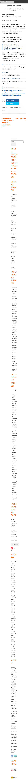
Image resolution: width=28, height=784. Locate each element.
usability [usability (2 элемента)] (15, 708)
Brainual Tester (14, 6)
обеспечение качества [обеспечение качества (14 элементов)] (14, 730)
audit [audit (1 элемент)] (14, 667)
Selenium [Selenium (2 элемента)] (13, 693)
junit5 (20, 107)
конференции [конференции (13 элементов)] (14, 722)
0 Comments (14, 20)
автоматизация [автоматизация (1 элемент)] (14, 711)
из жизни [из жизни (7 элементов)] (13, 716)
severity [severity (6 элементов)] (13, 695)
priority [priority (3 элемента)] (12, 687)
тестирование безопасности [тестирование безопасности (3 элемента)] (14, 748)
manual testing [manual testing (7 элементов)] (13, 682)
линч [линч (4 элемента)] (12, 725)
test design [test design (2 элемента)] (13, 706)
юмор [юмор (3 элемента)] (12, 752)
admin (3, 20)
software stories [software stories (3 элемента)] (13, 696)
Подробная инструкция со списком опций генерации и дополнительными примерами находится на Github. (13, 93)
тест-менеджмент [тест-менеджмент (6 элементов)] (14, 740)
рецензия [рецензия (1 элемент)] (15, 736)
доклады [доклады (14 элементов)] (14, 714)
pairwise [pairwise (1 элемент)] (12, 686)
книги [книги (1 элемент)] (12, 719)
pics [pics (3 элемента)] (15, 686)
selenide (4, 110)
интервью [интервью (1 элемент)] (13, 718)
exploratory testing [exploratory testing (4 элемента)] (14, 669)
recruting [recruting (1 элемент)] (12, 690)
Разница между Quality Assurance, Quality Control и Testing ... (14, 479)
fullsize (16, 107)
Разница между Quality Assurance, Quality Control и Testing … (13, 262)
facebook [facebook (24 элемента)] (14, 672)
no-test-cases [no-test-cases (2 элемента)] (14, 684)
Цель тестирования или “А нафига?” (14, 365)
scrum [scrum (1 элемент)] (16, 690)
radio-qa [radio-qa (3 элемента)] (13, 689)
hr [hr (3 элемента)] (12, 679)
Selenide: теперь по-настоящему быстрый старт (14, 352)
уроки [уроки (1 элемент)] (13, 750)
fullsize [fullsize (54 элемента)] (14, 678)
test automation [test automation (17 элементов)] (14, 701)
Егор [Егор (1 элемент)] (12, 709)
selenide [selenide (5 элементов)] (13, 692)
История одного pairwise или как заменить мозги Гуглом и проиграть (14, 307)
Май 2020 (13, 561)
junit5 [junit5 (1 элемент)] (15, 679)
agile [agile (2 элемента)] (12, 667)
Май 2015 (13, 633)
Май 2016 (13, 597)
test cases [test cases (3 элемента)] (13, 704)
